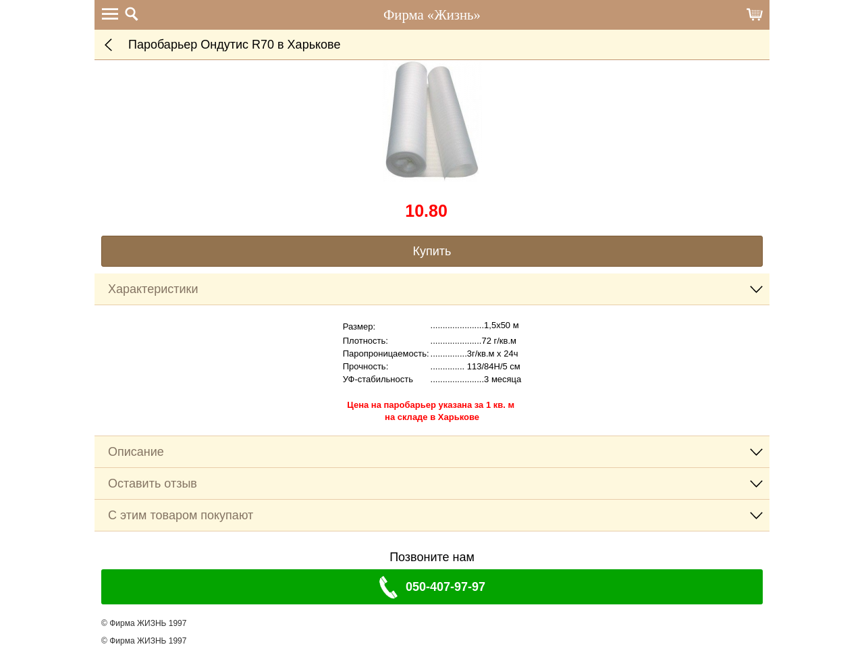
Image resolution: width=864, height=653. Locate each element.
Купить (432, 251)
